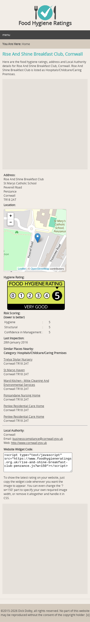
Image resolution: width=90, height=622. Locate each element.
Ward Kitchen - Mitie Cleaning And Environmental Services (26, 383)
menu (6, 35)
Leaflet (22, 268)
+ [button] (10, 216)
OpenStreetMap (40, 268)
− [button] (10, 222)
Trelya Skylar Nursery (18, 359)
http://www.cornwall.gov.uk (29, 443)
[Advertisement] (45, 124)
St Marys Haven (14, 370)
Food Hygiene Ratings (45, 23)
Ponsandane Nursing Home (22, 395)
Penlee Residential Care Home (24, 406)
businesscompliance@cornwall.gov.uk (37, 439)
